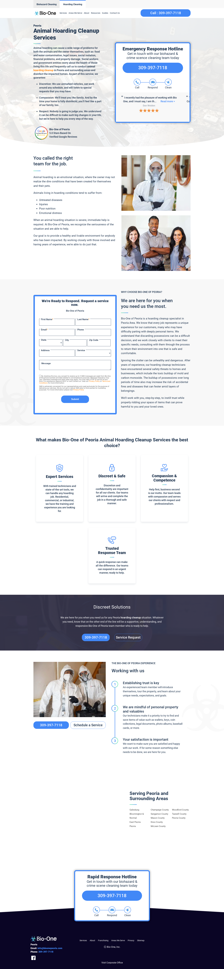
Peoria (133, 826)
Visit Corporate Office (112, 962)
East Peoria (135, 822)
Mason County (158, 818)
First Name (47, 319)
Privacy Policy (94, 381)
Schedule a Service (88, 725)
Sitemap (140, 940)
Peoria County (178, 818)
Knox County (157, 822)
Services (63, 13)
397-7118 (45, 951)
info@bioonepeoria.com (50, 948)
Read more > (165, 103)
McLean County (158, 826)
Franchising (103, 940)
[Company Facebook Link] (33, 958)
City (67, 340)
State (43, 340)
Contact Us (115, 13)
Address (45, 350)
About (86, 13)
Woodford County (180, 809)
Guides (105, 13)
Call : (165, 13)
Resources (95, 13)
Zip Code (93, 340)
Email (44, 329)
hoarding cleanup (43, 70)
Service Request (128, 637)
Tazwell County (179, 814)
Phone (80, 329)
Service (81, 350)
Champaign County (160, 809)
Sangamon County (159, 814)
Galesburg (134, 809)
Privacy (131, 940)
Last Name (83, 319)
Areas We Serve (75, 13)
